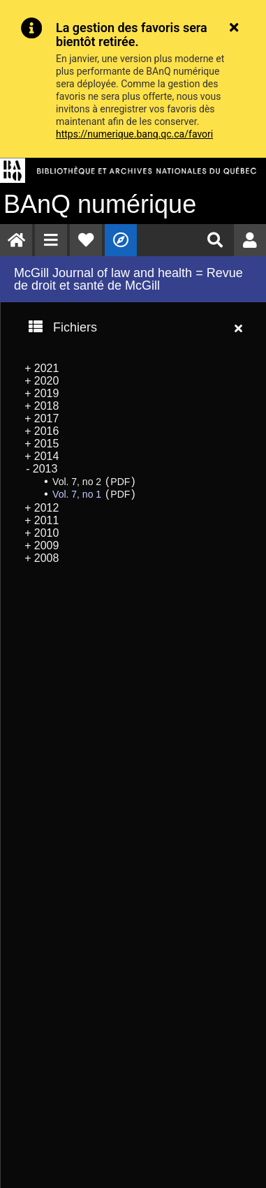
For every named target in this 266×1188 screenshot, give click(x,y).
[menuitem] (16, 240)
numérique (99, 204)
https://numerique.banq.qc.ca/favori (134, 134)
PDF (120, 481)
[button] (51, 240)
